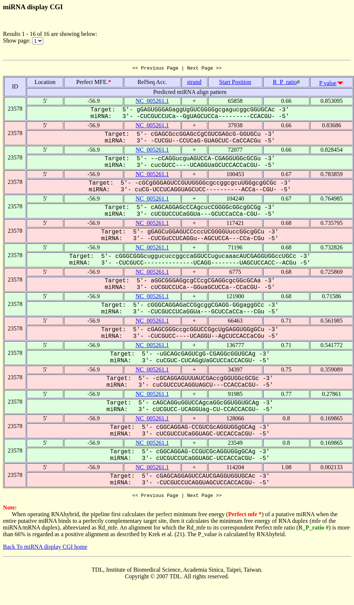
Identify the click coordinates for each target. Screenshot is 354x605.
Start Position (235, 83)
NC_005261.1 (152, 102)
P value (328, 84)
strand (194, 83)
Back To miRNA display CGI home (45, 549)
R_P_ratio (285, 83)
